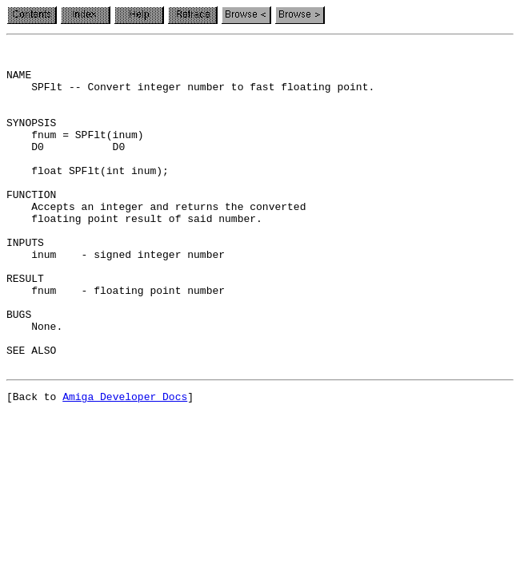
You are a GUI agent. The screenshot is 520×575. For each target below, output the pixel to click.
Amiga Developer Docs (124, 463)
